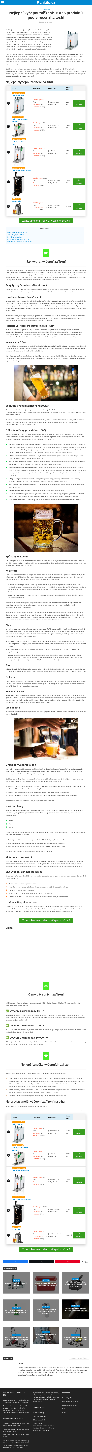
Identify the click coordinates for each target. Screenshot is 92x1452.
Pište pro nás (66, 1408)
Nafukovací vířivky (18, 1410)
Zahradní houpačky (9, 1412)
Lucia (50, 22)
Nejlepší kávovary (53, 1394)
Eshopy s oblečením (39, 1419)
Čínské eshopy (37, 1423)
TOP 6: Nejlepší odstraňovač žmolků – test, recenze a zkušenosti (46, 1311)
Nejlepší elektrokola (52, 1396)
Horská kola (16, 1402)
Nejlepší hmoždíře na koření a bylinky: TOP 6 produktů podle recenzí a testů (75, 1284)
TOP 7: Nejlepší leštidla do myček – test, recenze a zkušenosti (16, 1311)
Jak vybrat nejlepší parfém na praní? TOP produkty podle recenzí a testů (46, 1336)
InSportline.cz (37, 1425)
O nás (64, 1412)
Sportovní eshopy (38, 1412)
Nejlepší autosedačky (52, 1392)
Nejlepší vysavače (40, 1394)
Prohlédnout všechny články (78, 1357)
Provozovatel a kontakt (69, 1405)
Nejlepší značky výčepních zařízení (18, 239)
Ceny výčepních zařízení (14, 237)
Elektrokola (7, 1402)
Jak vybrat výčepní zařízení (15, 234)
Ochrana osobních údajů (70, 1401)
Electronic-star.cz (48, 1425)
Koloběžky (25, 1402)
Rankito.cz (46, 2)
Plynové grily (14, 1407)
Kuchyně (16, 1280)
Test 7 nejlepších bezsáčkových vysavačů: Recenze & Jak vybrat (16, 1338)
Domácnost (46, 9)
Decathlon (46, 1429)
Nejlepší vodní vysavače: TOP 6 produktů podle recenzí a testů (76, 1338)
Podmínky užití (67, 1397)
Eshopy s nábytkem (39, 1416)
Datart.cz (36, 1427)
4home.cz (43, 1427)
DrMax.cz (51, 1427)
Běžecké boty (12, 1400)
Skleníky (22, 1407)
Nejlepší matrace (39, 1396)
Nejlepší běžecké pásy (41, 1399)
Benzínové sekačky (16, 1405)
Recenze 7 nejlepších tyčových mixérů (16, 1283)
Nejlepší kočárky (38, 1392)
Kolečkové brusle (23, 1400)
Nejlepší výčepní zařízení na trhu (17, 232)
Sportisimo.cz (37, 1429)
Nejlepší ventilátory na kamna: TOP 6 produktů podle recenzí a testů (76, 1310)
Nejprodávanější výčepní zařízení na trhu (19, 241)
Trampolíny (6, 1410)
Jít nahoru (83, 1110)
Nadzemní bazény (23, 1412)
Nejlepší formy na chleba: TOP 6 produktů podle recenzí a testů (46, 1283)
